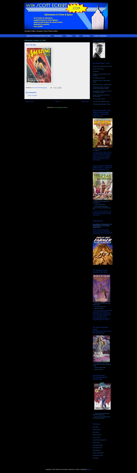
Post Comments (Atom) (61, 107)
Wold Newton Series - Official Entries (102, 84)
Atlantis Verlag (96, 429)
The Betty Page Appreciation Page (101, 104)
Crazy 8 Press (96, 437)
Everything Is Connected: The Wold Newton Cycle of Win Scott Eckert (102, 225)
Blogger (89, 469)
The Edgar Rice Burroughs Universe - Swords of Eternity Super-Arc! (102, 208)
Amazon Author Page (98, 69)
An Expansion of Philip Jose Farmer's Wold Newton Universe (102, 91)
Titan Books (96, 458)
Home (57, 101)
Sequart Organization (98, 453)
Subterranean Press (98, 455)
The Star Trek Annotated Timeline (101, 101)
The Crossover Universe (99, 99)
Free (77, 36)
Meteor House (96, 442)
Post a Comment (32, 95)
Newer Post (29, 101)
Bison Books (96, 432)
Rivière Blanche (97, 450)
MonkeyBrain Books (98, 445)
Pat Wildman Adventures (99, 78)
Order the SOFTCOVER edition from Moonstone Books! (101, 417)
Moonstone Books (97, 447)
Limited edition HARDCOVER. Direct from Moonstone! (101, 414)
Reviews (69, 36)
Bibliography (58, 36)
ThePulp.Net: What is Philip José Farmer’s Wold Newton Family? (101, 87)
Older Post (85, 101)
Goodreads (95, 71)
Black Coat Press (97, 434)
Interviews (86, 36)
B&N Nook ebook (98, 308)
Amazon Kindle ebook (99, 204)
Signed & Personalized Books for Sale (38, 36)
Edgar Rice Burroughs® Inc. (100, 440)
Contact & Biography (100, 36)
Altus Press (96, 427)
